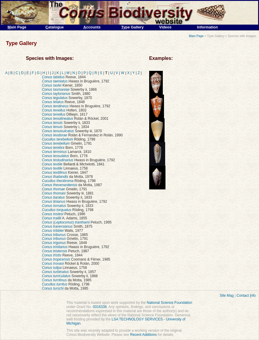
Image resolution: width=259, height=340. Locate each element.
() (66, 222)
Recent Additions (143, 335)
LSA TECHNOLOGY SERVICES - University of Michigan (125, 321)
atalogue (55, 27)
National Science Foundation (169, 303)
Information (207, 27)
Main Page (196, 36)
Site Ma (227, 295)
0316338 (100, 307)
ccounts (92, 27)
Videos (165, 27)
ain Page (17, 27)
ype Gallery (132, 27)
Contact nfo (246, 295)
